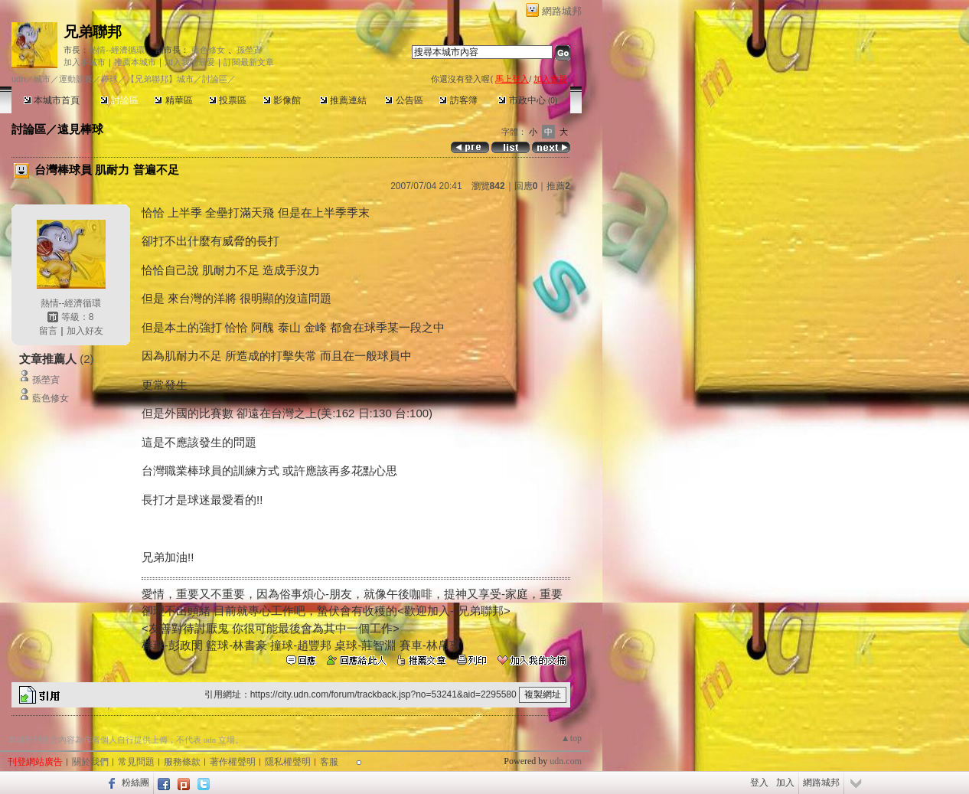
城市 (42, 78)
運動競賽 (76, 78)
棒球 (109, 78)
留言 (48, 330)
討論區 (119, 100)
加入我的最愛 (190, 62)
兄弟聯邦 (93, 32)
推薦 (558, 186)
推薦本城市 (135, 62)
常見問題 (136, 761)
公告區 (404, 100)
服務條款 (182, 761)
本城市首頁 (52, 100)
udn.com (566, 761)
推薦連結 (343, 100)
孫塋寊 (249, 49)
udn (18, 78)
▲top (571, 738)
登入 (759, 782)
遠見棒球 (80, 129)
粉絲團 (135, 782)
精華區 (173, 100)
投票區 (227, 100)
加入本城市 (85, 62)
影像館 (282, 100)
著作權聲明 (233, 761)
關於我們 (90, 761)
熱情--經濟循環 (117, 49)
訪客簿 (458, 100)
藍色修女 (208, 49)
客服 (329, 761)
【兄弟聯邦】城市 (160, 78)
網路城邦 (562, 11)
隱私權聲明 (288, 761)
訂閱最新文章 (248, 62)
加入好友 (85, 330)
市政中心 (527, 100)
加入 (785, 782)
